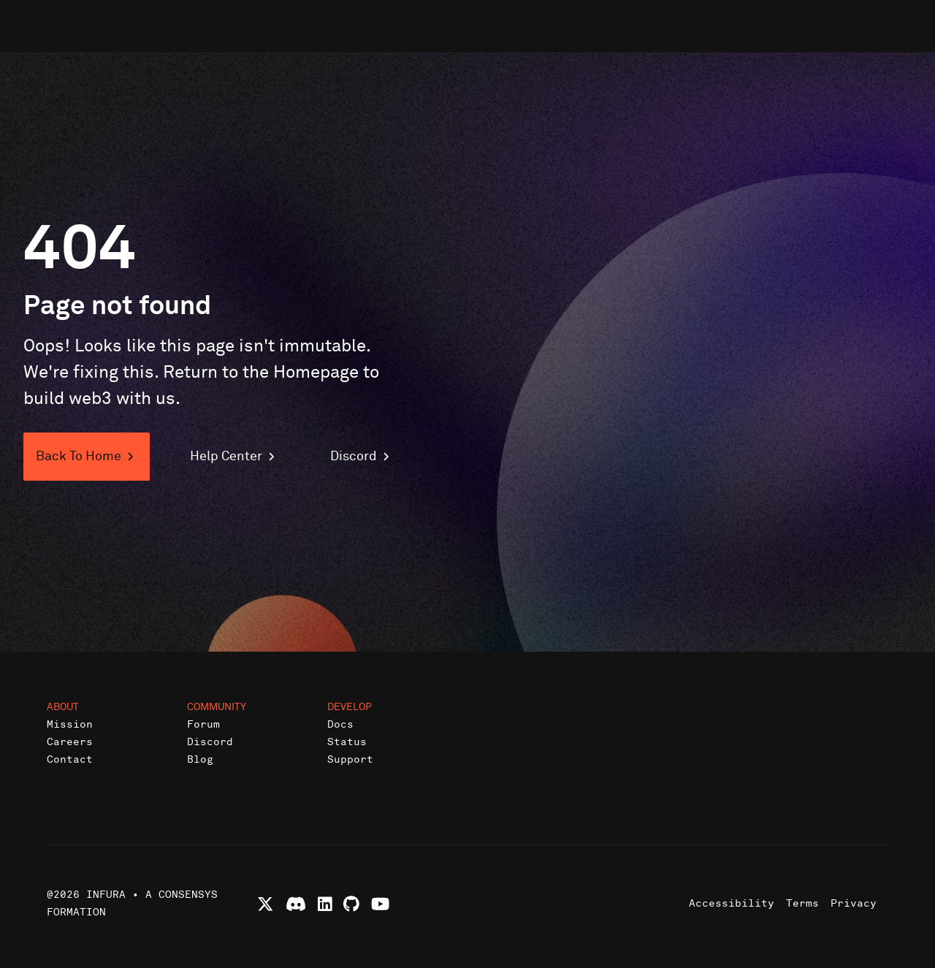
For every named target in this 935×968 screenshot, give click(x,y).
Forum (203, 724)
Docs (340, 724)
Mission (70, 724)
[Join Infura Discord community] (296, 904)
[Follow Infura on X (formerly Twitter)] (265, 904)
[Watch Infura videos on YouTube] (380, 904)
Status (347, 742)
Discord (210, 742)
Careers (70, 742)
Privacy (854, 903)
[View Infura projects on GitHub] (351, 904)
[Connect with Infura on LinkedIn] (325, 904)
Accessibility (731, 903)
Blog (200, 759)
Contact (70, 759)
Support (350, 759)
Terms (802, 903)
